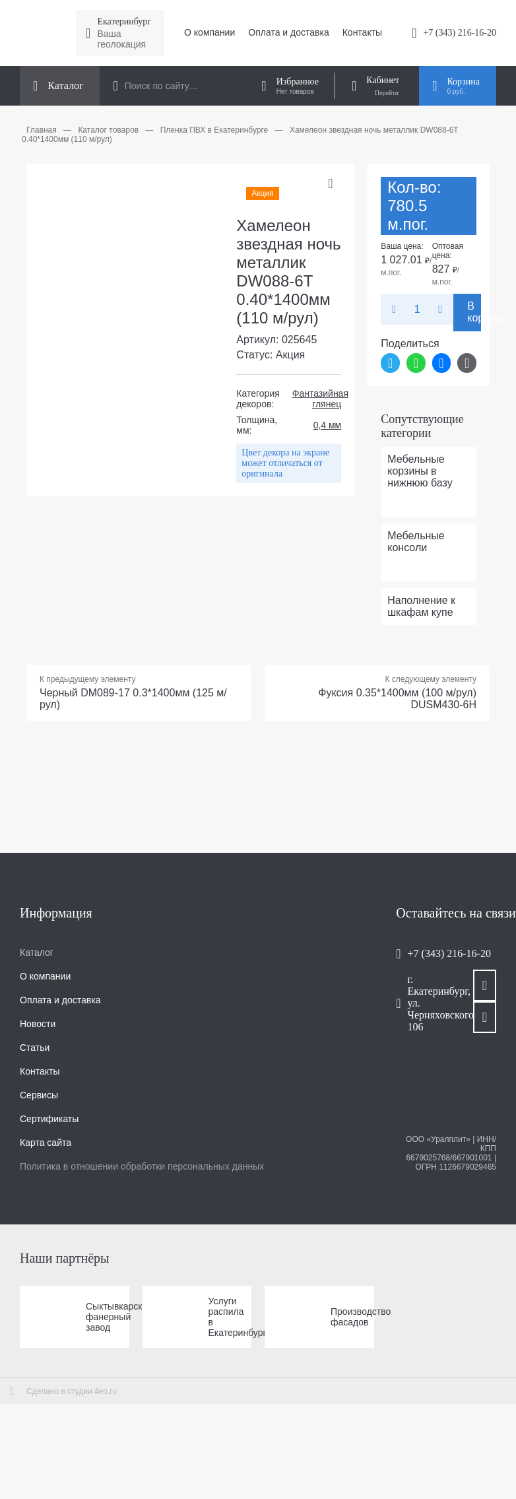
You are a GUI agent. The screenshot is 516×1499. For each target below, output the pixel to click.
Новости (37, 1023)
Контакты (362, 32)
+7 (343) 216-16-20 (459, 33)
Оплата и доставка (288, 32)
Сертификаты (49, 1119)
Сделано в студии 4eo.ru (71, 1391)
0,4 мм (327, 425)
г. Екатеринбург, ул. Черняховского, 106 (427, 1003)
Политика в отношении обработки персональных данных (142, 1166)
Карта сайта (45, 1142)
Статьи (34, 1047)
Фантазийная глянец (320, 398)
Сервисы (39, 1095)
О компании (209, 32)
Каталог (36, 952)
